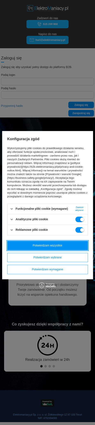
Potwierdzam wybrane (47, 257)
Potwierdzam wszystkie (47, 245)
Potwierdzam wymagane (47, 269)
